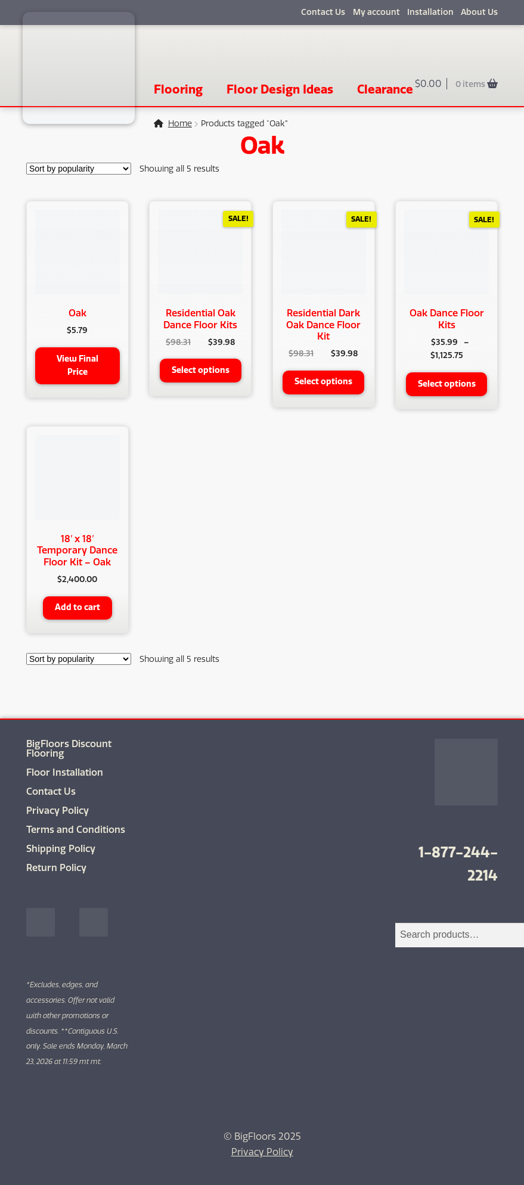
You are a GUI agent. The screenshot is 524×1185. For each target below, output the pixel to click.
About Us (479, 12)
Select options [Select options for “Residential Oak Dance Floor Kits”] (201, 370)
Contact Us (323, 12)
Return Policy (56, 867)
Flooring (178, 89)
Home (180, 124)
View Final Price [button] (77, 366)
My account (376, 12)
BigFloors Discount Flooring (68, 748)
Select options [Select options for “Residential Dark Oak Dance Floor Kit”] (323, 382)
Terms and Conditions (75, 829)
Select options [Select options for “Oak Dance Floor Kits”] (447, 384)
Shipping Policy (60, 848)
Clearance (385, 89)
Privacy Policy (57, 810)
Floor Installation (64, 771)
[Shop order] (78, 169)
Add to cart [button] (77, 607)
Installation (430, 12)
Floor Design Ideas (280, 89)
